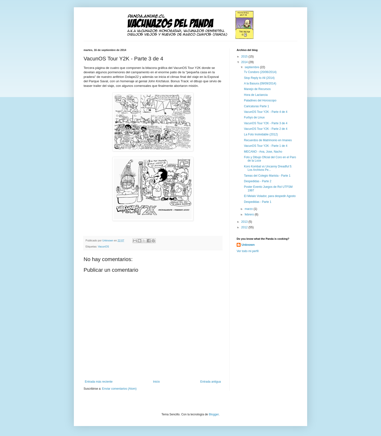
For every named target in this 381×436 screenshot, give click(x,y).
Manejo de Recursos (257, 89)
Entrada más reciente (99, 381)
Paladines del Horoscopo (260, 100)
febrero (250, 214)
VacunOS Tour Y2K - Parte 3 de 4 (265, 123)
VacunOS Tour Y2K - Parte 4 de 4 (265, 112)
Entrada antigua (210, 381)
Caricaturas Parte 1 (256, 106)
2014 (245, 62)
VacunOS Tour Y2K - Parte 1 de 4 (265, 146)
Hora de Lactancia (256, 95)
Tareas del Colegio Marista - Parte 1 (267, 175)
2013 (245, 221)
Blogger (214, 414)
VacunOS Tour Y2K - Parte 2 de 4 (265, 129)
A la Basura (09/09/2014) (260, 83)
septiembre (252, 67)
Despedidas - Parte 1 (257, 202)
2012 (245, 227)
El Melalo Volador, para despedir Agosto (270, 196)
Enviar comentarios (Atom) (119, 388)
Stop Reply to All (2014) (259, 78)
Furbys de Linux (254, 117)
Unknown (248, 245)
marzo (249, 209)
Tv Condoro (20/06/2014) (260, 72)
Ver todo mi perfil (248, 251)
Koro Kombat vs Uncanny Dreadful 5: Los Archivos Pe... (268, 168)
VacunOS (103, 246)
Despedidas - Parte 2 (257, 181)
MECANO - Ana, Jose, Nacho (263, 151)
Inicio (156, 381)
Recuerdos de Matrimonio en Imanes (268, 140)
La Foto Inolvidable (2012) (261, 134)
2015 (245, 56)
